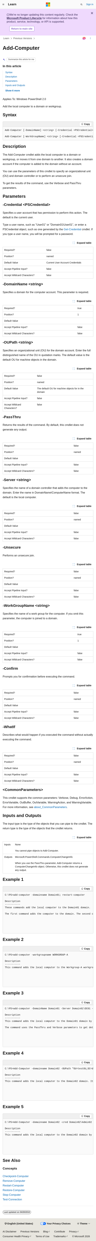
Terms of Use (42, 1236)
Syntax (9, 72)
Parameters (11, 81)
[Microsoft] (48, 4)
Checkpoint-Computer (16, 1176)
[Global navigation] (3, 4)
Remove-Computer (14, 1180)
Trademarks (59, 1236)
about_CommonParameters (50, 807)
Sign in (89, 4)
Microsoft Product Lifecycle (24, 18)
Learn (6, 38)
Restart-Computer (13, 1185)
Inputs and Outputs (15, 85)
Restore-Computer (14, 1190)
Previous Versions (22, 38)
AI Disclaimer (9, 1231)
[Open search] (81, 4)
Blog (45, 1231)
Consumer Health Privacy (16, 1236)
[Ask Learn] (84, 38)
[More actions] (90, 38)
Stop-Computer (12, 1194)
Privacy (73, 1231)
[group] (48, 133)
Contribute (59, 1231)
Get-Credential (72, 229)
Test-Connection (12, 1199)
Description (11, 76)
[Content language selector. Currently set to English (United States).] (19, 1223)
